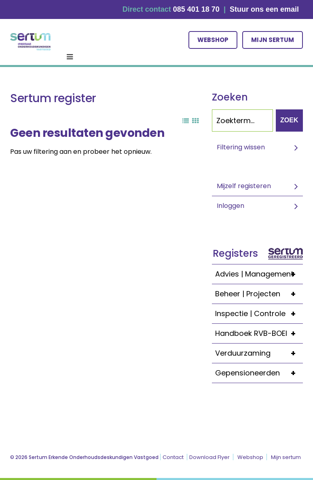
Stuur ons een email (264, 9)
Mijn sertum (272, 40)
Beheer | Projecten (259, 294)
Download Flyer (209, 457)
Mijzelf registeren (244, 186)
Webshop (212, 40)
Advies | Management (259, 274)
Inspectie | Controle (259, 313)
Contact (173, 457)
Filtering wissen (241, 147)
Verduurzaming (259, 353)
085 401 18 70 (196, 9)
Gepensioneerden (259, 373)
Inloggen (230, 205)
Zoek (289, 120)
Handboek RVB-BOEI (259, 333)
